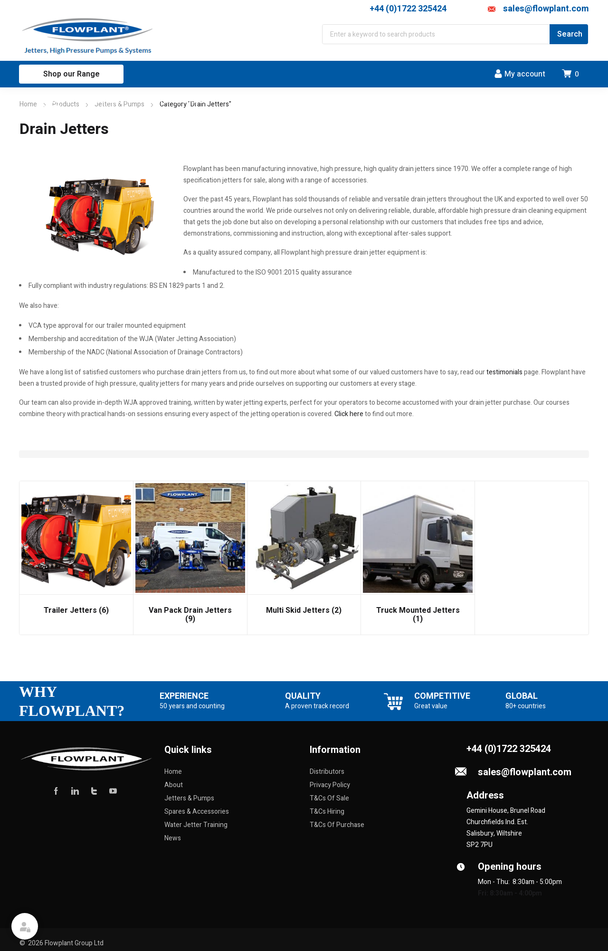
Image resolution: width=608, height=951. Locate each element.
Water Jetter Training (196, 825)
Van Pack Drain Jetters (190, 615)
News (172, 838)
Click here (348, 414)
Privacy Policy (330, 785)
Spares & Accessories (196, 812)
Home (28, 104)
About (173, 785)
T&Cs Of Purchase (337, 825)
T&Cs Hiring (327, 812)
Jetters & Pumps (189, 798)
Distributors (327, 772)
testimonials (505, 372)
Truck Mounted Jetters (418, 615)
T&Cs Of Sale (329, 798)
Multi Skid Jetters (304, 610)
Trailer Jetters (76, 610)
